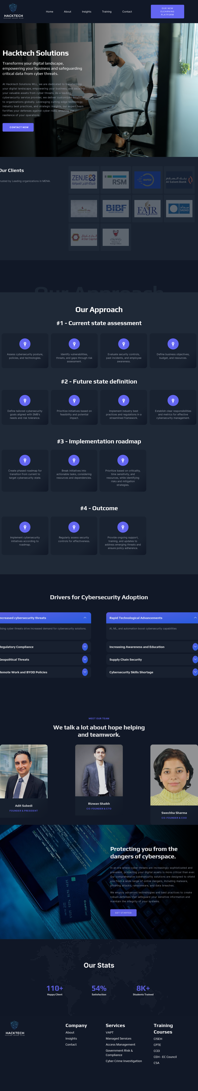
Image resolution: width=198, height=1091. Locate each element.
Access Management (120, 1044)
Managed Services (118, 1038)
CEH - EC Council (165, 1057)
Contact (127, 11)
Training (107, 11)
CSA (156, 1063)
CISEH (158, 1038)
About (67, 11)
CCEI (157, 1051)
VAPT (110, 1032)
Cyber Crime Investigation (124, 1061)
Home (49, 11)
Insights (86, 11)
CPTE (157, 1045)
